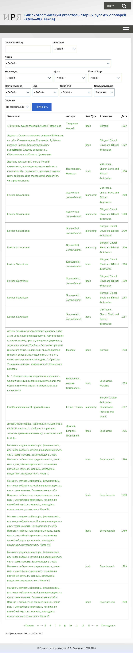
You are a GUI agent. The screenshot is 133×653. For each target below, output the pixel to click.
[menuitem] (110, 5)
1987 (124, 316)
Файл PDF (66, 86)
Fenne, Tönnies (74, 407)
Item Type (58, 42)
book (88, 126)
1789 (124, 530)
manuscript (91, 195)
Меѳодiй (70, 350)
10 (71, 625)
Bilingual (103, 126)
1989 (124, 281)
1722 (124, 145)
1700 (124, 195)
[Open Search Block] (124, 5)
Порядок (10, 100)
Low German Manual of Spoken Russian (28, 407)
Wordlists (104, 385)
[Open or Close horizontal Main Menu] (66, 29)
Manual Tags (95, 71)
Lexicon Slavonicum (17, 264)
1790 (124, 459)
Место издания (13, 86)
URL (35, 86)
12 (83, 625)
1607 (124, 407)
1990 (124, 264)
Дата (57, 71)
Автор (8, 57)
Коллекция (11, 71)
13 (90, 625)
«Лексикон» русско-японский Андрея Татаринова (34, 126)
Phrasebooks (106, 407)
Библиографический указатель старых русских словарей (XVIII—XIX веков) (75, 17)
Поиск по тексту (14, 42)
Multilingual (105, 164)
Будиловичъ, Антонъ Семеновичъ (73, 383)
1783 (124, 350)
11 (77, 625)
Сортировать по (103, 86)
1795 (124, 431)
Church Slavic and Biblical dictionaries (109, 145)
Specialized (105, 381)
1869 (124, 383)
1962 (124, 126)
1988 (124, 297)
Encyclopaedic (107, 459)
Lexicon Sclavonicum (18, 195)
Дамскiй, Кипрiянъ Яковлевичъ (72, 431)
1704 (124, 171)
